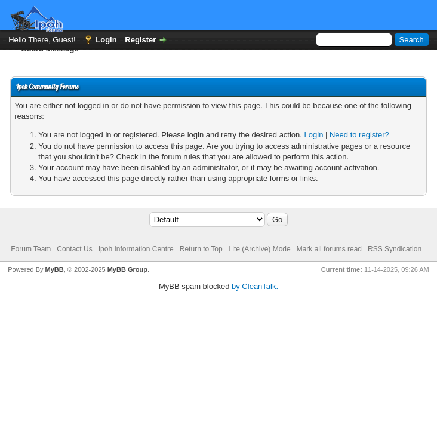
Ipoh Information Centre (136, 249)
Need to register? (359, 134)
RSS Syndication (394, 249)
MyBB (54, 269)
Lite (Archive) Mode (260, 249)
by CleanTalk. (255, 286)
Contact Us (74, 249)
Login (106, 39)
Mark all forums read (329, 249)
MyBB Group (127, 269)
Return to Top (201, 249)
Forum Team (31, 249)
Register (140, 39)
